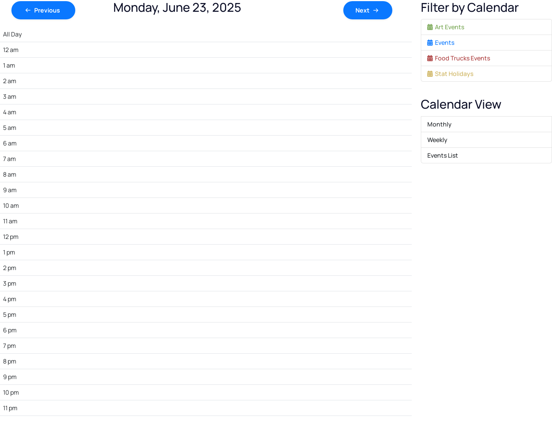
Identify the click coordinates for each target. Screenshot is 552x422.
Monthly (439, 124)
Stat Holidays (450, 74)
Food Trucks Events (458, 58)
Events (440, 42)
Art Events (445, 27)
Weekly (437, 140)
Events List (442, 155)
